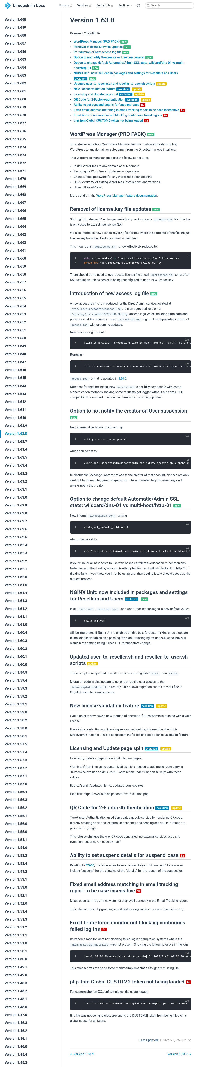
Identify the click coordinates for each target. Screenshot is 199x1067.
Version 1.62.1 (16, 569)
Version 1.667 (15, 203)
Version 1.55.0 (16, 832)
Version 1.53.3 (16, 856)
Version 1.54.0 (16, 848)
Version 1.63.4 (16, 465)
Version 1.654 (15, 306)
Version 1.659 (15, 266)
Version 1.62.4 (16, 545)
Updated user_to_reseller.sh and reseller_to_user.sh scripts (120, 83)
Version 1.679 (15, 107)
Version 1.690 (15, 20)
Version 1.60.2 (16, 649)
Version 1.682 (15, 83)
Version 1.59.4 (16, 680)
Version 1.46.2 (16, 1031)
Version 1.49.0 (16, 975)
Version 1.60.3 (16, 641)
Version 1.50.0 (16, 959)
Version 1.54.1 (16, 840)
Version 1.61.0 (16, 625)
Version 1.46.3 (16, 1023)
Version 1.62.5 (16, 537)
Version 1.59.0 (16, 712)
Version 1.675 (15, 139)
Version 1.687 (15, 43)
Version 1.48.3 (16, 983)
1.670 (122, 378)
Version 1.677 (15, 123)
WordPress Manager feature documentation (126, 195)
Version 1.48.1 (16, 999)
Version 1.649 (15, 346)
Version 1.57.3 (16, 760)
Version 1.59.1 (16, 704)
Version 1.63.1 (16, 489)
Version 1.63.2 (16, 481)
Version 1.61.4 (16, 593)
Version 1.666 (15, 211)
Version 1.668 (15, 195)
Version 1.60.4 (16, 633)
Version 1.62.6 (16, 529)
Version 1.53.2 (16, 871)
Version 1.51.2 (16, 927)
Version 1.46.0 (16, 1047)
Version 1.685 (15, 59)
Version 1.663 (15, 235)
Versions (84, 5)
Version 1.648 (15, 354)
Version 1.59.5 (16, 672)
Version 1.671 (15, 171)
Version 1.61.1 (16, 617)
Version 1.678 (15, 115)
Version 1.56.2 (16, 808)
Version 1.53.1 (16, 879)
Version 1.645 (15, 378)
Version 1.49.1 (16, 967)
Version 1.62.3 (16, 553)
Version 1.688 (15, 35)
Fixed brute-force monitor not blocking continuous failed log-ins (121, 115)
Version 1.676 (15, 131)
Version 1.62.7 (16, 521)
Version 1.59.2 (16, 696)
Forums (66, 5)
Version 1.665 (15, 219)
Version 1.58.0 (16, 728)
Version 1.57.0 (16, 784)
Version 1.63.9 (16, 426)
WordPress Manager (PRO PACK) (101, 41)
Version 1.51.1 (16, 935)
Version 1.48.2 (16, 991)
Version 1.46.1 (16, 1039)
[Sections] (125, 5)
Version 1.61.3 (16, 601)
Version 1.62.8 (16, 513)
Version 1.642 (15, 402)
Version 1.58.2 (16, 720)
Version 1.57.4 (16, 752)
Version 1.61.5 (16, 585)
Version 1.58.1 (16, 736)
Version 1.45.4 (16, 1055)
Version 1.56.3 (16, 800)
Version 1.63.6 (16, 449)
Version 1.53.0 (16, 887)
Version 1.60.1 (16, 657)
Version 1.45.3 (16, 1062)
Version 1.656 (15, 290)
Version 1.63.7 (16, 442)
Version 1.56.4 (16, 792)
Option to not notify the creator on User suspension (113, 57)
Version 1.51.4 (16, 911)
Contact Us (105, 5)
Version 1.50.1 (16, 951)
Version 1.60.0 (16, 665)
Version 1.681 (15, 91)
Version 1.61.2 (16, 609)
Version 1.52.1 (16, 895)
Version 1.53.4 (16, 863)
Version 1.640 (15, 418)
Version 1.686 (15, 51)
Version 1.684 (15, 67)
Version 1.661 (15, 250)
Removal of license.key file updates (102, 47)
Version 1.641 (15, 410)
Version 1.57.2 (16, 768)
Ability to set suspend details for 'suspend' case (109, 105)
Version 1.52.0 (16, 903)
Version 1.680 (15, 99)
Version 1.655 (15, 298)
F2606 (90, 865)
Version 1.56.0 (16, 824)
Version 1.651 (15, 330)
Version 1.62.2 (16, 561)
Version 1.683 (15, 75)
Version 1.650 (15, 338)
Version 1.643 (15, 394)
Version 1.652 (15, 322)
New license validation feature (108, 89)
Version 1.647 (15, 362)
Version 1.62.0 (16, 577)
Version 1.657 (15, 282)
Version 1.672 (15, 163)
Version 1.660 (15, 258)
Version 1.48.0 (16, 1007)
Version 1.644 (15, 386)
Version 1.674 (15, 147)
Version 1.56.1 (16, 816)
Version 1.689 (15, 27)
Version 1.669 (15, 187)
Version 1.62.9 (16, 505)
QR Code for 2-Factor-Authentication (112, 99)
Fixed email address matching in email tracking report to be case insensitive (129, 110)
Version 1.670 (15, 179)
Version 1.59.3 (16, 688)
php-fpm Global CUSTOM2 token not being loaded (111, 120)
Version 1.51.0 (16, 943)
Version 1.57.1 (16, 776)
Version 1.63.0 (16, 497)
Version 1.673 (15, 155)
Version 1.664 (15, 227)
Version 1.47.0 (16, 1015)
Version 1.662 (15, 243)
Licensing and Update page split (109, 94)
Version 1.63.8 (16, 434)
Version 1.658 (15, 274)
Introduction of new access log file (101, 52)
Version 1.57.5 (16, 744)
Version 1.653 (15, 314)
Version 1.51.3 (16, 919)
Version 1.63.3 (16, 473)
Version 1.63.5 (16, 457)
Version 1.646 (15, 370)
